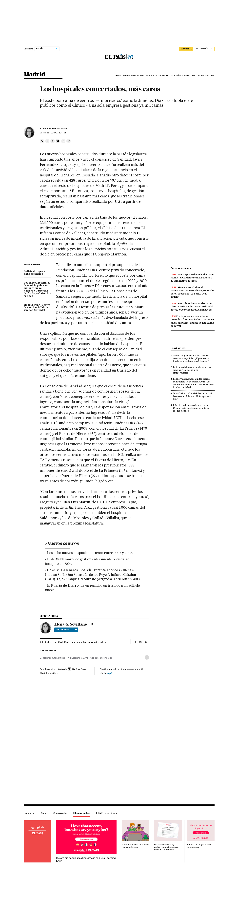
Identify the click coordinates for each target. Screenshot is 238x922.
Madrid (34, 74)
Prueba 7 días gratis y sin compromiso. (199, 845)
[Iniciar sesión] (204, 49)
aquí (109, 673)
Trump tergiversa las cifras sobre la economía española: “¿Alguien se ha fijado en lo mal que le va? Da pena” (191, 358)
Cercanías (176, 75)
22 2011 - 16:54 (57, 133)
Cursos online (60, 813)
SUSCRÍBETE (186, 49)
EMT (194, 75)
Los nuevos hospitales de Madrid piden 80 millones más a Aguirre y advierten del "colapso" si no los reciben (37, 289)
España (117, 75)
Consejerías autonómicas (52, 657)
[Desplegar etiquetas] (147, 657)
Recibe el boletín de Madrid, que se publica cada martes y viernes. (76, 642)
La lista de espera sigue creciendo (34, 272)
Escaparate (30, 813)
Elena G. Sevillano (53, 128)
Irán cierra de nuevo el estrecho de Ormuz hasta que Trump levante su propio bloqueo (191, 408)
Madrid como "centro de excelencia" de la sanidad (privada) (37, 308)
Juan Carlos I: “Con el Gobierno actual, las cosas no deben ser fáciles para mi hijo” (192, 396)
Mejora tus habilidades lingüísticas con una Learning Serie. (86, 859)
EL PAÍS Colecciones (106, 813)
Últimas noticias (206, 75)
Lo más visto (178, 348)
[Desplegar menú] (26, 57)
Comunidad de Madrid (133, 75)
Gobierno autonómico (101, 657)
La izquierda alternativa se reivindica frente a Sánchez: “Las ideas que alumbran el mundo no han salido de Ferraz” (192, 321)
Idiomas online (81, 813)
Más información (49, 673)
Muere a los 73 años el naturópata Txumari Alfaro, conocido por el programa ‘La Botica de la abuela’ (192, 292)
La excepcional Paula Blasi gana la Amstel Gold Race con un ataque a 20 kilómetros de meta (192, 277)
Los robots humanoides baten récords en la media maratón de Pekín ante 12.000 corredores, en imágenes (192, 306)
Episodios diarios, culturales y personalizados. (135, 845)
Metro (187, 75)
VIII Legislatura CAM (77, 657)
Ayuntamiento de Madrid (157, 75)
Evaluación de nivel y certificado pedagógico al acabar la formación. (166, 847)
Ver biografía (66, 630)
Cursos (44, 813)
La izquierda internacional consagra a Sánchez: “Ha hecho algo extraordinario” (192, 370)
